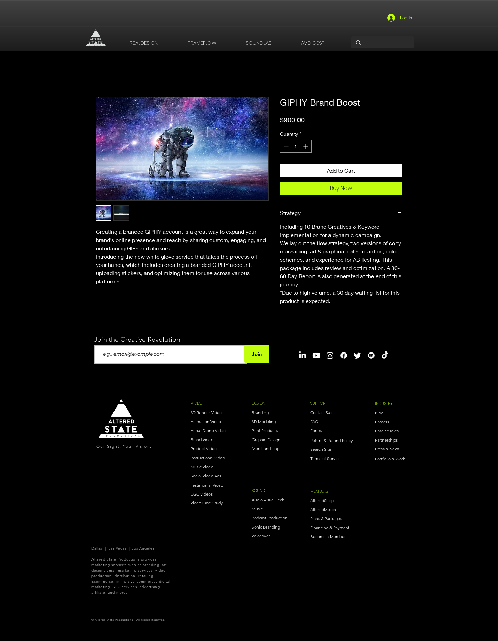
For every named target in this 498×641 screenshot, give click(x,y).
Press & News (387, 449)
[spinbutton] (296, 146)
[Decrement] (285, 146)
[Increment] (306, 146)
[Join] (256, 354)
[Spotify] (371, 355)
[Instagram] (330, 355)
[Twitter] (357, 355)
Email (100, 339)
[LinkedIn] (302, 355)
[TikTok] (385, 355)
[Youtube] (316, 355)
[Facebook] (343, 355)
